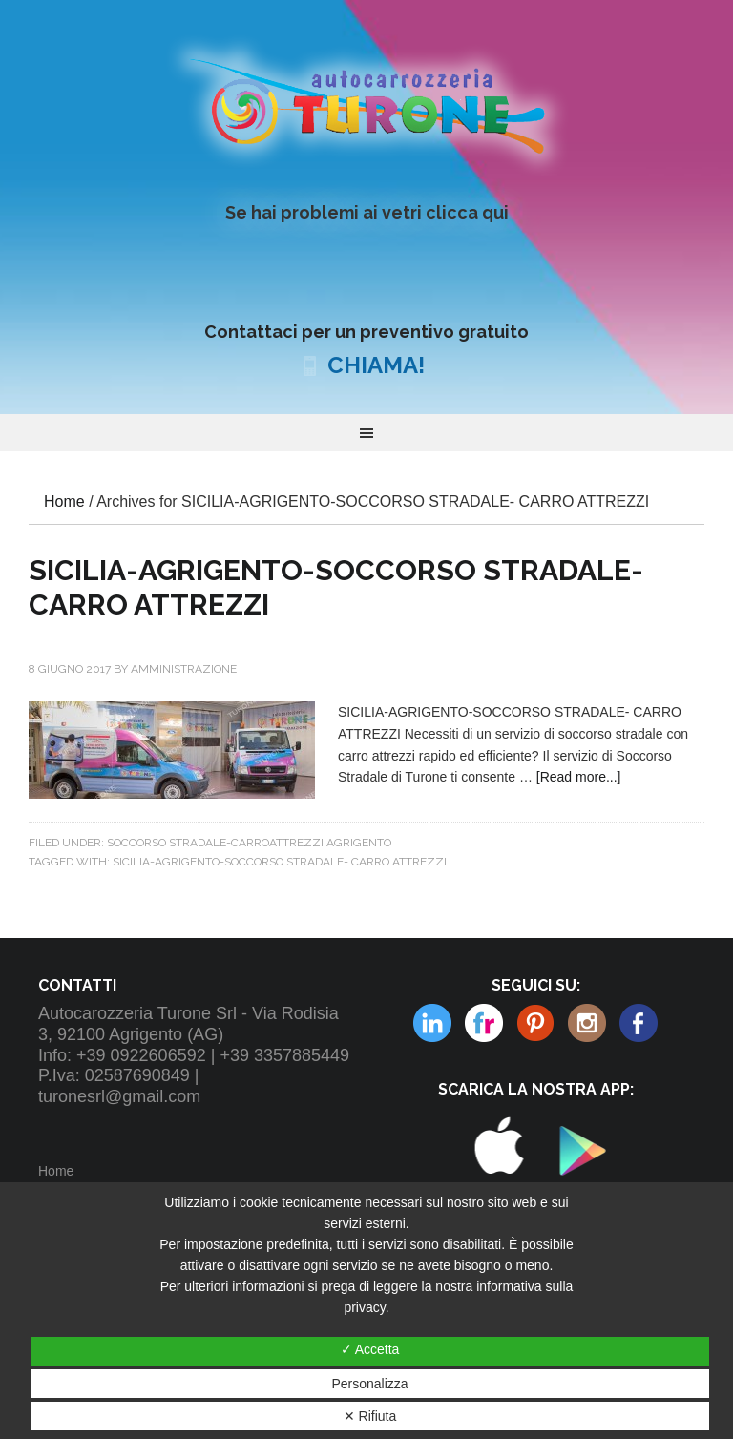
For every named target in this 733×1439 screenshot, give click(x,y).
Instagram (535, 1023)
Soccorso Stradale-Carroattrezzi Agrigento (249, 842)
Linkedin (587, 1023)
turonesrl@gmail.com (119, 1096)
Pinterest (484, 1023)
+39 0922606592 (141, 1055)
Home (55, 1170)
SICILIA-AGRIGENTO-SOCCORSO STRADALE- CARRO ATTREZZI (280, 861)
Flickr (432, 1023)
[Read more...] (578, 776)
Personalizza (369, 1383)
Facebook (638, 1023)
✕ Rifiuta (370, 1416)
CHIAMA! (376, 365)
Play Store (577, 1195)
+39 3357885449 (284, 1055)
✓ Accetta (370, 1349)
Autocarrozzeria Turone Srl (366, 104)
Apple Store (498, 1195)
